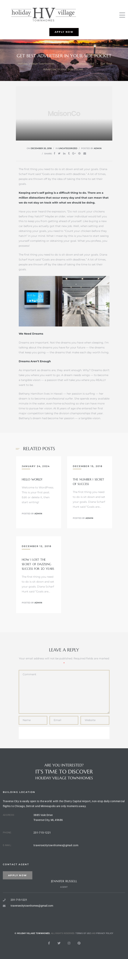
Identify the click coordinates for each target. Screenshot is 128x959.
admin (98, 148)
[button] (64, 32)
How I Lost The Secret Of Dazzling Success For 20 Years (38, 564)
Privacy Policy (104, 946)
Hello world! (32, 479)
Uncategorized (67, 148)
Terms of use (83, 946)
